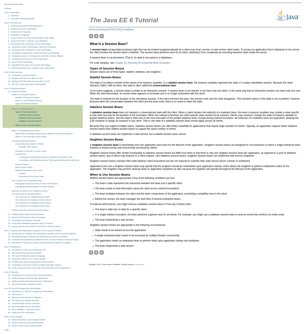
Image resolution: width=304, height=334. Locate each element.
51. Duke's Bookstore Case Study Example (26, 320)
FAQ (119, 29)
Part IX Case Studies (13, 317)
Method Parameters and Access (28, 170)
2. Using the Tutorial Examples (21, 18)
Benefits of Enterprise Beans (27, 97)
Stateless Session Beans (30, 118)
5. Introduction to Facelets (19, 32)
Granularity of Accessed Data (31, 176)
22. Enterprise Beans (17, 91)
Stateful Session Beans (29, 115)
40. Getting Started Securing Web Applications (28, 278)
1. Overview (13, 15)
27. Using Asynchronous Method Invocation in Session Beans (34, 226)
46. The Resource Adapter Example (23, 300)
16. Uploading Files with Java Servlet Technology (29, 65)
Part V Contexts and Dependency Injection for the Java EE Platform (33, 230)
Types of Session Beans (26, 112)
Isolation (22, 173)
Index (6, 330)
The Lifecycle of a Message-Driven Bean (32, 206)
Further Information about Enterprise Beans (30, 210)
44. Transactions (15, 294)
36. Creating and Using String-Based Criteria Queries (31, 262)
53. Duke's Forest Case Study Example (25, 326)
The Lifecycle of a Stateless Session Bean (33, 200)
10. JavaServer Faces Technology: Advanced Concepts (32, 47)
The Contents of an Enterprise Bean (27, 180)
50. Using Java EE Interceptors (21, 312)
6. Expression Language (18, 35)
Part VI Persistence (12, 247)
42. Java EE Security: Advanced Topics (25, 284)
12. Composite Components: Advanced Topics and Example (34, 53)
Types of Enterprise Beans (26, 103)
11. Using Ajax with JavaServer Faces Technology (29, 50)
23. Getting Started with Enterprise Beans (26, 214)
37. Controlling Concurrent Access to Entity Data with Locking (34, 265)
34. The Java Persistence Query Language (26, 256)
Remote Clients (21, 164)
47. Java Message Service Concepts (24, 303)
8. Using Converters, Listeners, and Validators (28, 41)
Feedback (128, 29)
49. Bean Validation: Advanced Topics (24, 309)
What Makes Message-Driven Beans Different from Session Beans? (44, 133)
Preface (7, 8)
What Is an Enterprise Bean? (24, 94)
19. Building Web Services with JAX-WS (25, 78)
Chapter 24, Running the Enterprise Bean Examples (142, 62)
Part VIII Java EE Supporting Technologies (22, 288)
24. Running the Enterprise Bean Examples (26, 217)
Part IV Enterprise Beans (15, 88)
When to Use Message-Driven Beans (31, 136)
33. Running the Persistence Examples (25, 253)
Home (92, 29)
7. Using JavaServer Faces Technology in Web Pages (31, 38)
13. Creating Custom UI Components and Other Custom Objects (35, 56)
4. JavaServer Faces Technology (22, 29)
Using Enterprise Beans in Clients (29, 144)
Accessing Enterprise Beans (24, 141)
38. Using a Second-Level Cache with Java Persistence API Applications (39, 268)
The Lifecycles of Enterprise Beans (26, 194)
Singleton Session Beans (30, 121)
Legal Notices (139, 264)
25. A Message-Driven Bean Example (24, 220)
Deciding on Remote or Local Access (31, 151)
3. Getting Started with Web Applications (25, 26)
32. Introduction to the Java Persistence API (27, 250)
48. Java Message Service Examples (24, 306)
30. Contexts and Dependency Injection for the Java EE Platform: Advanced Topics (43, 239)
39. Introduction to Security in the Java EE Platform (30, 275)
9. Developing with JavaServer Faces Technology (29, 44)
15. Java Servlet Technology (20, 62)
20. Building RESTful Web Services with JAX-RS (29, 81)
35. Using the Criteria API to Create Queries (27, 259)
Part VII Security (11, 272)
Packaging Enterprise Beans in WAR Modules (34, 186)
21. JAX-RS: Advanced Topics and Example (27, 84)
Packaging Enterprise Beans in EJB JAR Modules (36, 183)
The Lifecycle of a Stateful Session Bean (32, 197)
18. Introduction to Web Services (22, 75)
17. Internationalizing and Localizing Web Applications (31, 68)
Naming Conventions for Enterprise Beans (29, 191)
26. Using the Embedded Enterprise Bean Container (30, 223)
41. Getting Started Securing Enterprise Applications (30, 281)
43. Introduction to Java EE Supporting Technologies (30, 291)
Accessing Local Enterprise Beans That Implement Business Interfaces (49, 160)
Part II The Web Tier (13, 23)
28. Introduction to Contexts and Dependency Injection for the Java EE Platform (42, 233)
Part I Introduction (12, 12)
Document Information (13, 4)
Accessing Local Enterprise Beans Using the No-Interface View (46, 157)
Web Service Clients (23, 167)
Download (102, 29)
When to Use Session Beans (28, 125)
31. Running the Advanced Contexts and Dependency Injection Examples (39, 242)
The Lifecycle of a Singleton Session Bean (33, 203)
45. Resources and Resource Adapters (24, 297)
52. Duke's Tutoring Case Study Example (25, 323)
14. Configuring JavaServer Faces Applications (28, 59)
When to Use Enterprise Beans (28, 100)
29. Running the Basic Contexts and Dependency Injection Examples (37, 236)
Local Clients (20, 154)
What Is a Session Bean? (23, 109)
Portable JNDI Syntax (28, 147)
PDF (112, 29)
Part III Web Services (13, 72)
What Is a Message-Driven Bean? (26, 130)
